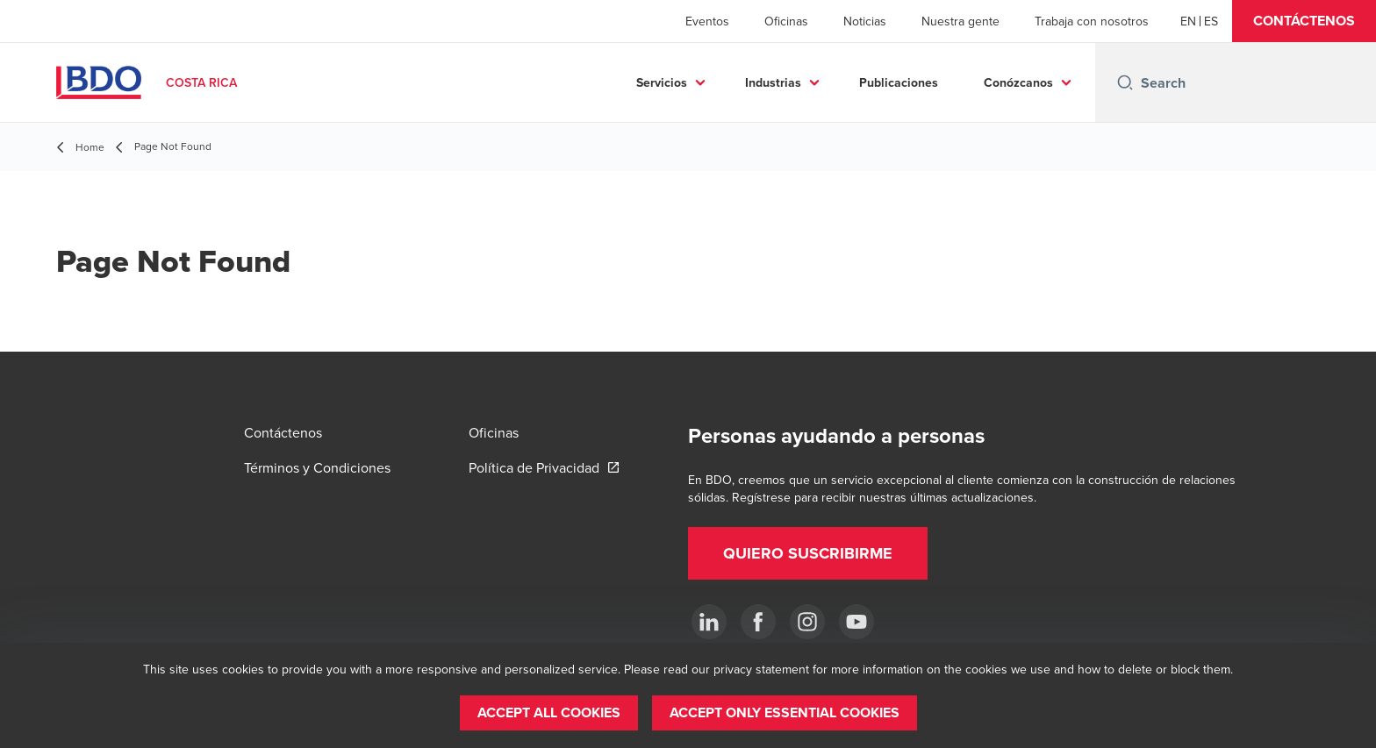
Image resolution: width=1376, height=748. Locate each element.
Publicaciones (898, 82)
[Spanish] (1211, 21)
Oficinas (786, 21)
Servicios (661, 82)
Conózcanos (1018, 82)
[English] (1188, 21)
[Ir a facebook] (758, 622)
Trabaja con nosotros (1092, 21)
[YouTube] (856, 622)
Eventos (707, 21)
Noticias (864, 21)
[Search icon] (1125, 82)
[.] (709, 622)
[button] (1304, 21)
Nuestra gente (960, 21)
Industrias (773, 82)
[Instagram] (807, 622)
